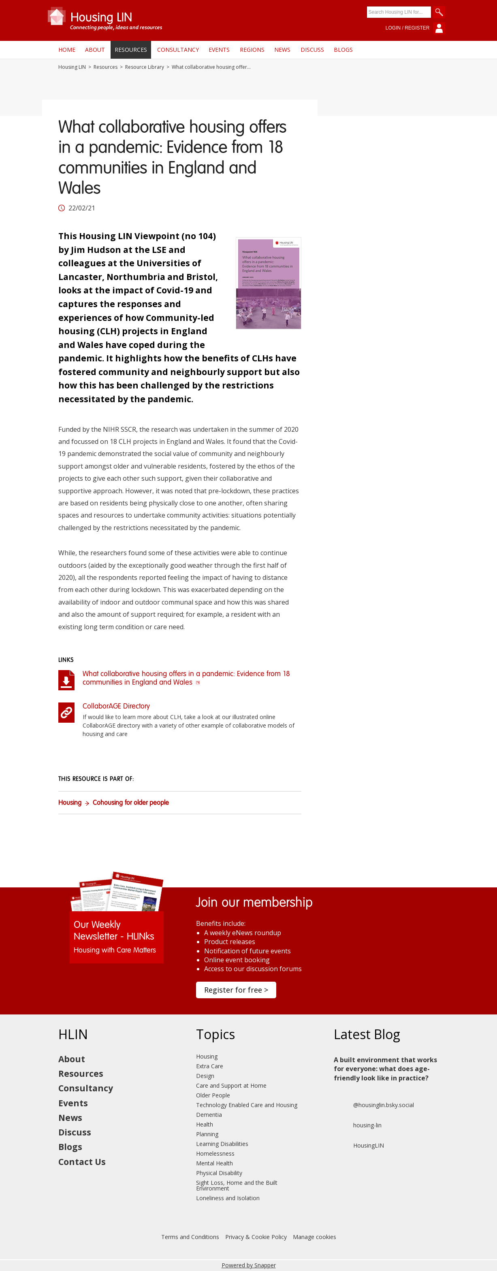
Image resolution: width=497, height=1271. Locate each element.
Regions (252, 49)
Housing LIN (72, 67)
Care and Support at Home (231, 1085)
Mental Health (214, 1163)
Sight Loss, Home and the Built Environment (236, 1185)
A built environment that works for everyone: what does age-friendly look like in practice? (385, 1068)
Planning (207, 1134)
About (95, 49)
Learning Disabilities (222, 1144)
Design (205, 1076)
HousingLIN (359, 1145)
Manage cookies (314, 1237)
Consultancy (178, 49)
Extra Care (209, 1066)
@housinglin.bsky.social (374, 1105)
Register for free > (236, 990)
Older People (213, 1095)
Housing (69, 803)
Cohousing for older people (131, 803)
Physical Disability (219, 1173)
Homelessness (215, 1153)
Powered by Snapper (249, 1265)
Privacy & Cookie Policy (256, 1237)
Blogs (343, 49)
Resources (131, 49)
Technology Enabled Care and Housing (246, 1105)
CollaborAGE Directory (116, 706)
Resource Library (144, 67)
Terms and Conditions (190, 1237)
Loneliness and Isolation (228, 1198)
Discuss (312, 49)
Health (204, 1124)
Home (66, 49)
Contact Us (82, 1161)
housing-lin (358, 1125)
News (282, 49)
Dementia (209, 1114)
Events (219, 49)
